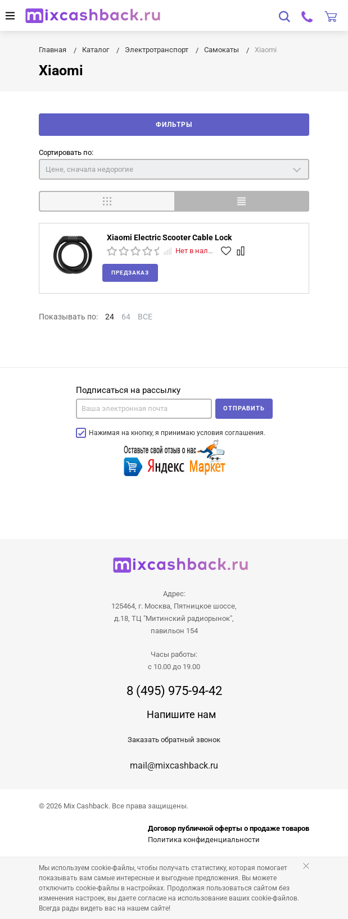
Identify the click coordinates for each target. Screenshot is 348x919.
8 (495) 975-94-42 (174, 691)
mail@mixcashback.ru (174, 765)
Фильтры (174, 125)
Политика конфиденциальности (204, 839)
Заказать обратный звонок (174, 739)
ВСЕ (145, 316)
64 (125, 316)
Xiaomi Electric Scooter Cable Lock (169, 237)
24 (109, 316)
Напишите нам (181, 714)
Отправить (244, 408)
